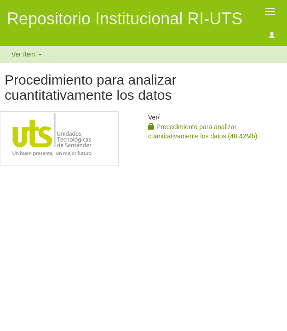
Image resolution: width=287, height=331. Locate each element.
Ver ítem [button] (26, 54)
